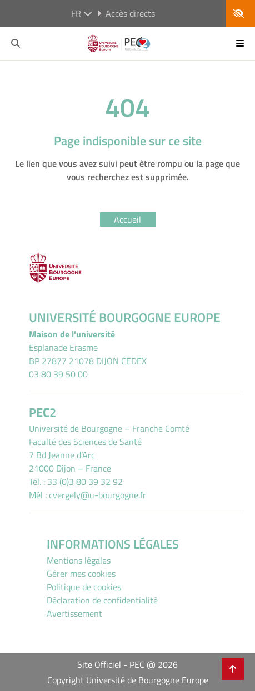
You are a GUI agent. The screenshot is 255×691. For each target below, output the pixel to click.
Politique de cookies (84, 586)
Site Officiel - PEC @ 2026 (127, 664)
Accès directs (126, 13)
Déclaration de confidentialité (102, 600)
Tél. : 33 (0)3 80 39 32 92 (76, 481)
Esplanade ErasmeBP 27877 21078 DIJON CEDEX (88, 354)
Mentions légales (79, 560)
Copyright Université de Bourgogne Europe (127, 680)
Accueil (127, 219)
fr (81, 13)
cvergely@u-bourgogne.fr (97, 494)
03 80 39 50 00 (58, 374)
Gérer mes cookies (81, 573)
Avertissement (74, 613)
